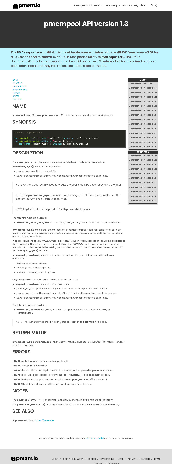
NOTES (15, 87)
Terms (157, 450)
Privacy (131, 450)
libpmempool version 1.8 (142, 106)
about (55, 450)
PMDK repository (29, 44)
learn (120, 450)
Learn (97, 5)
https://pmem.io (44, 412)
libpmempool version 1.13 (143, 84)
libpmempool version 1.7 (142, 111)
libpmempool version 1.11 (143, 93)
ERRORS (16, 84)
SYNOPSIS (17, 75)
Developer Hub (82, 5)
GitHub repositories (95, 430)
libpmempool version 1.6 (142, 115)
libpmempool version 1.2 (142, 134)
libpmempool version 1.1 (142, 138)
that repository (113, 49)
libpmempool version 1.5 (142, 120)
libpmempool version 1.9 (142, 102)
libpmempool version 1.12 (143, 88)
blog (65, 450)
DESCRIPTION (19, 78)
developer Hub (107, 450)
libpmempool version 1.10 (143, 97)
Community (111, 5)
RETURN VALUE (20, 81)
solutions (145, 450)
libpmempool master (140, 75)
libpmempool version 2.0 (143, 79)
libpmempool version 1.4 (142, 124)
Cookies (92, 450)
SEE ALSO (17, 91)
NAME (15, 71)
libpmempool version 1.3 (142, 129)
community (77, 450)
